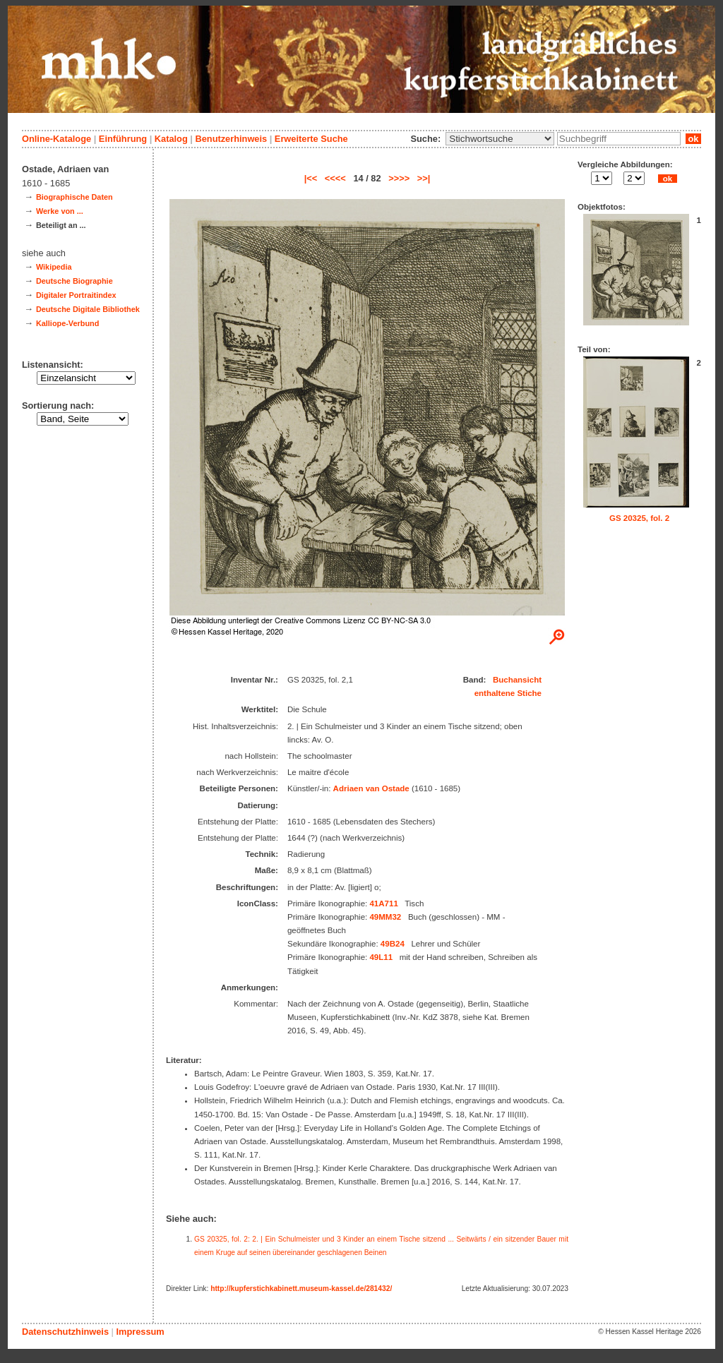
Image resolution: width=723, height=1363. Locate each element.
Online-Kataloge (56, 138)
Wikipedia (54, 267)
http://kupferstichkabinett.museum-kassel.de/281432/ (301, 1288)
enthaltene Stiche (508, 693)
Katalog (171, 138)
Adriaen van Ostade (371, 788)
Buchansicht (517, 680)
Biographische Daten (74, 197)
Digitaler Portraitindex (76, 295)
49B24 (393, 943)
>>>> (399, 178)
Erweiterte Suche (311, 138)
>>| (424, 178)
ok (693, 138)
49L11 (381, 957)
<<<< (335, 178)
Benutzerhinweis (231, 138)
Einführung (123, 138)
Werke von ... (59, 211)
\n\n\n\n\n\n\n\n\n (500, 138)
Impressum (140, 1331)
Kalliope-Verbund (67, 323)
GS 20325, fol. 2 (639, 518)
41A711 (383, 903)
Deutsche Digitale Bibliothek (88, 309)
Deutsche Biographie (74, 281)
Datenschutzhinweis (65, 1331)
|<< (311, 178)
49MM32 (385, 917)
